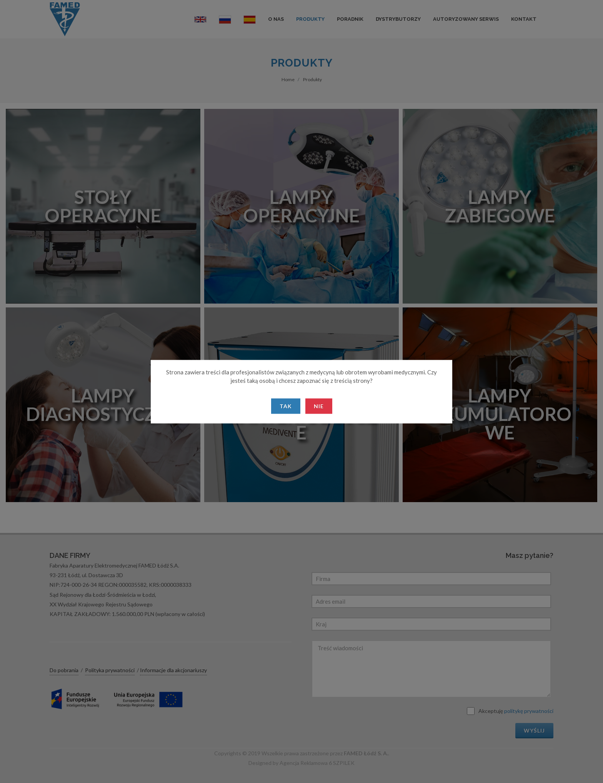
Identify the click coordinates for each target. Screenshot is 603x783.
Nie (319, 405)
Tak (286, 405)
